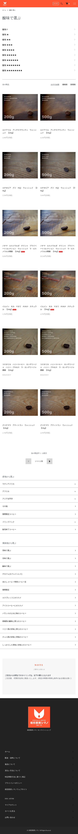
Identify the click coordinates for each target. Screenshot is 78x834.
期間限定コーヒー (9, 514)
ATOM (11, 798)
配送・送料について (12, 758)
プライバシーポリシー (13, 783)
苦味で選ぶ (6, 550)
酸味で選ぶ (12, 10)
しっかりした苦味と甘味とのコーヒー (16, 645)
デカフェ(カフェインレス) (12, 574)
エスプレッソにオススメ (11, 598)
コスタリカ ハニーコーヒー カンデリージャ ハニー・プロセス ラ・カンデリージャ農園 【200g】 (19, 367)
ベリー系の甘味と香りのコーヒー (15, 629)
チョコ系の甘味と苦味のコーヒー (15, 637)
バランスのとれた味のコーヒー (14, 613)
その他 (5, 506)
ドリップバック (8, 522)
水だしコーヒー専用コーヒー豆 (14, 582)
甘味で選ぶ (6, 558)
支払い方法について (12, 770)
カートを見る (10, 811)
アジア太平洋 (7, 499)
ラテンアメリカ (8, 484)
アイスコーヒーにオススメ (12, 605)
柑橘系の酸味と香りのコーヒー (14, 621)
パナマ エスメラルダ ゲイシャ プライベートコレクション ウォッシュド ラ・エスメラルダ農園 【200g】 (19, 249)
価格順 (64, 84)
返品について (10, 764)
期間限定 (5, 590)
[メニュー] (74, 3)
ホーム (4, 10)
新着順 (73, 84)
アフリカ (5, 491)
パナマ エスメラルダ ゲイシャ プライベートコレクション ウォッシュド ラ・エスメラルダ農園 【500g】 (57, 249)
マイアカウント (11, 805)
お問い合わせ (10, 817)
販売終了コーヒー (9, 529)
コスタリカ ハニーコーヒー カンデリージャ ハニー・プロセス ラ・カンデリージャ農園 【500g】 (57, 367)
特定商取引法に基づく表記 (15, 777)
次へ (49, 461)
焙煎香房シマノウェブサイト (16, 789)
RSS (6, 798)
